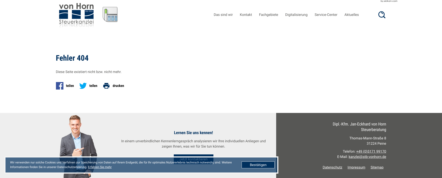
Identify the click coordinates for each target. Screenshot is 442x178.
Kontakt (246, 15)
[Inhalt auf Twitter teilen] (89, 85)
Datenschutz (332, 167)
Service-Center (326, 15)
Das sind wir (223, 15)
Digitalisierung (296, 15)
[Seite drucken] (115, 85)
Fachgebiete (268, 15)
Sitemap (377, 167)
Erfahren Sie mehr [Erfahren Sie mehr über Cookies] (100, 167)
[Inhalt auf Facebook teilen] (66, 85)
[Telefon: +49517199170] (371, 151)
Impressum (356, 167)
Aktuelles (351, 15)
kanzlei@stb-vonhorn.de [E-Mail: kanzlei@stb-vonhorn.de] (367, 157)
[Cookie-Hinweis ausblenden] (258, 164)
